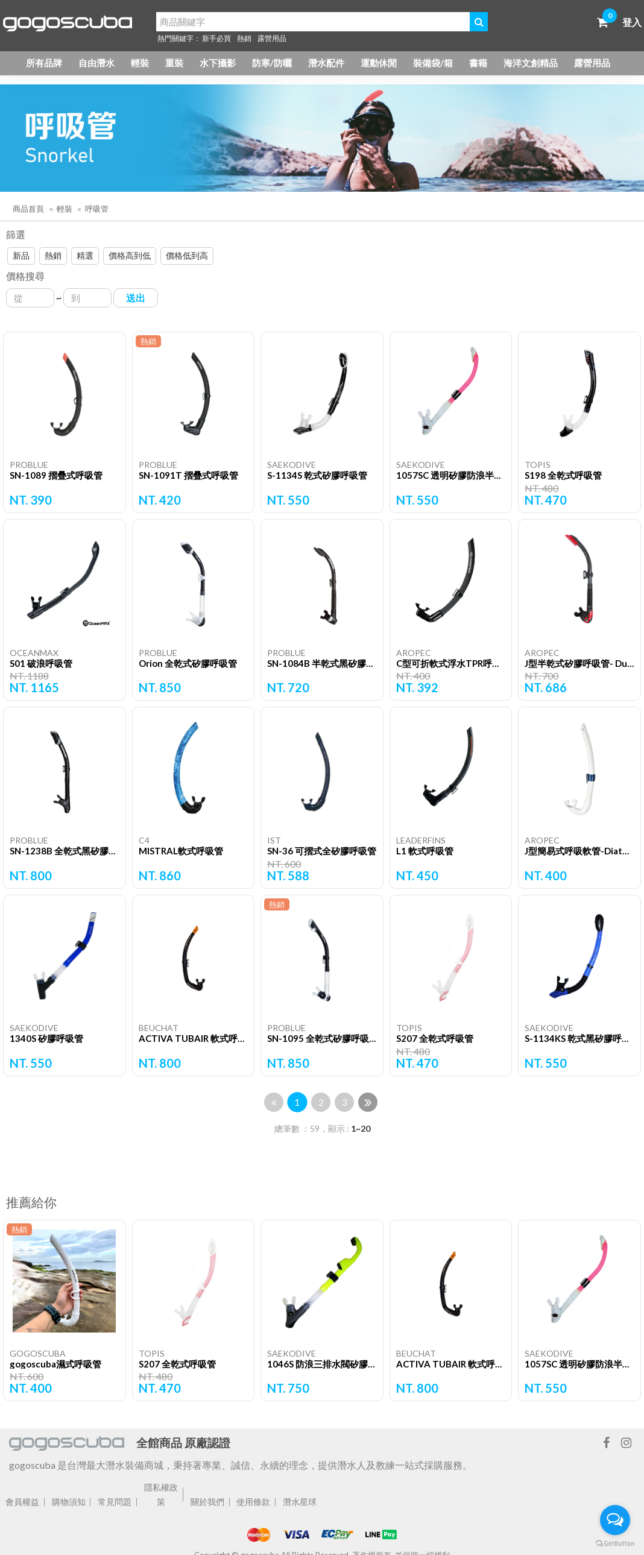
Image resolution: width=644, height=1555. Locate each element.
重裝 (174, 62)
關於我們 (207, 1502)
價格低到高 (187, 255)
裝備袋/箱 (433, 62)
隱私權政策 (161, 1494)
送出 (135, 297)
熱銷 (244, 38)
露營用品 (271, 38)
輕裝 (140, 62)
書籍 (478, 62)
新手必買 (216, 38)
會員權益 (22, 1502)
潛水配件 (326, 62)
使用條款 (253, 1502)
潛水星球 (300, 1502)
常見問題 (114, 1502)
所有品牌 (44, 62)
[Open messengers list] (615, 1520)
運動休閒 (379, 62)
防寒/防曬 (272, 62)
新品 (21, 255)
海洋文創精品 (531, 62)
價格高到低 (130, 255)
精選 (85, 255)
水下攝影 (218, 62)
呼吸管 (97, 208)
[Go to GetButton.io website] (615, 1543)
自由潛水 (96, 62)
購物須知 (69, 1502)
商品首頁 (28, 208)
